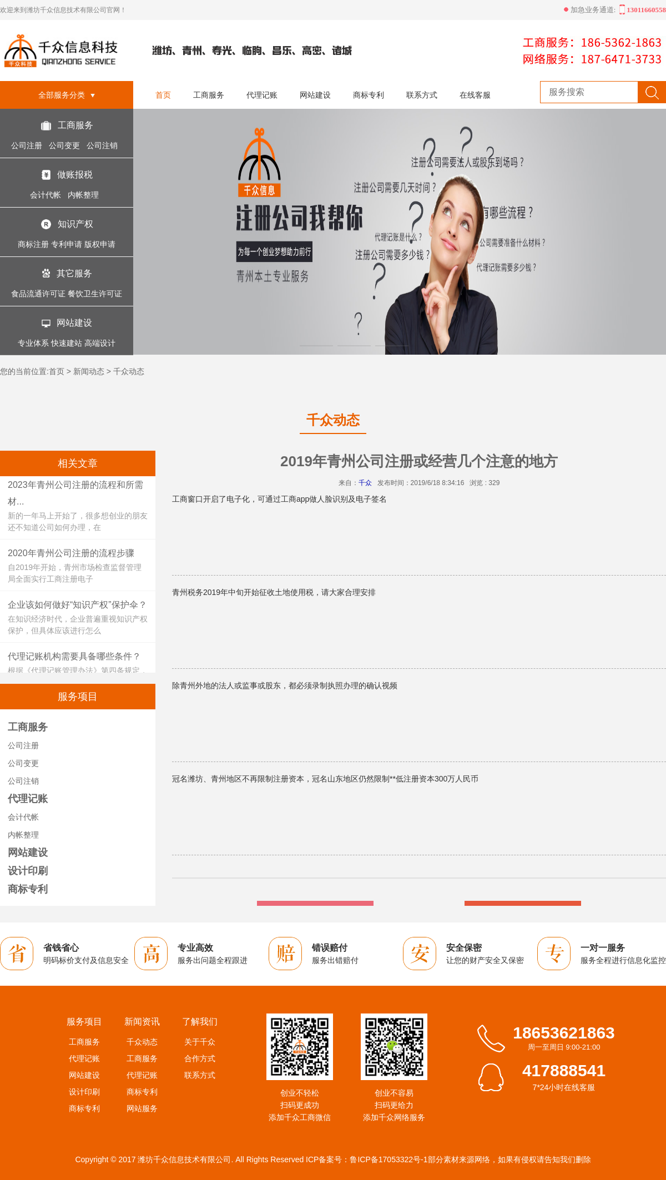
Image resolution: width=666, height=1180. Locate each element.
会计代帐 (46, 194)
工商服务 (75, 125)
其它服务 (74, 273)
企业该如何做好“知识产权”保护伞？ (77, 604)
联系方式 (421, 94)
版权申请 (99, 244)
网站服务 (142, 1108)
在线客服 (475, 94)
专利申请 (66, 244)
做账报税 (75, 174)
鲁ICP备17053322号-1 (388, 1159)
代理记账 (262, 94)
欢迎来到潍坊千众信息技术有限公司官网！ (63, 10)
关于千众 (199, 1041)
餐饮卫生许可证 (95, 293)
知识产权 (75, 224)
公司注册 (27, 145)
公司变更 (65, 145)
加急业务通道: (591, 10)
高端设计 (99, 343)
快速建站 (66, 343)
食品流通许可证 (38, 293)
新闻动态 (88, 371)
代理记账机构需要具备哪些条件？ (74, 656)
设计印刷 (28, 870)
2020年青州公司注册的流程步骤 (71, 553)
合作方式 (199, 1058)
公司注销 (103, 145)
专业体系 (33, 343)
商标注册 (33, 244)
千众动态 (128, 371)
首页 (163, 94)
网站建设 (74, 322)
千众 (365, 483)
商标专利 (368, 94)
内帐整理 (84, 194)
